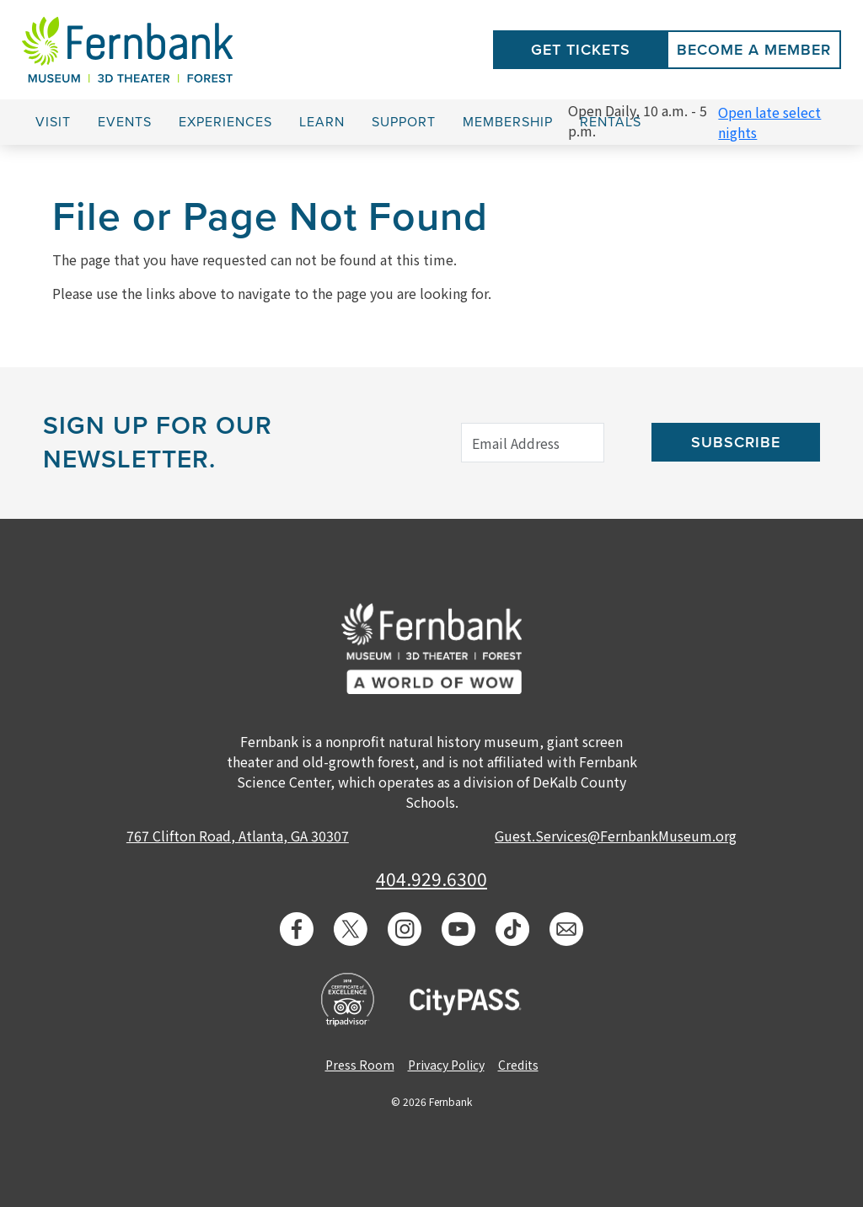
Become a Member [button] (754, 49)
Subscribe (735, 442)
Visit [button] (53, 122)
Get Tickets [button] (580, 49)
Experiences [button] (225, 122)
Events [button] (125, 122)
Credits (518, 1064)
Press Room (359, 1064)
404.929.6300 (431, 878)
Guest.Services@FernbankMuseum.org (616, 835)
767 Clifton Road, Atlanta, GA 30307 (237, 835)
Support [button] (404, 122)
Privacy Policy (446, 1064)
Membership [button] (508, 122)
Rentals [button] (610, 122)
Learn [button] (322, 122)
